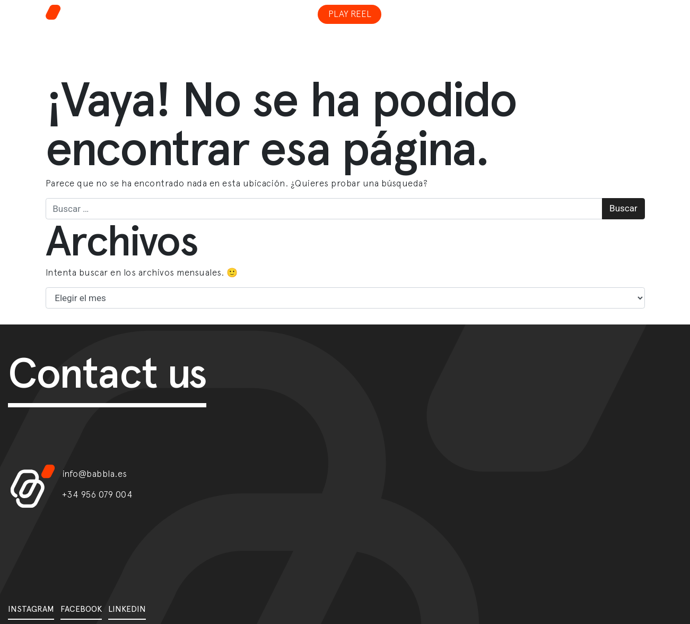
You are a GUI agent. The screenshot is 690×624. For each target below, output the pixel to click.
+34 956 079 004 (97, 494)
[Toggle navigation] (571, 8)
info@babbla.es (94, 473)
